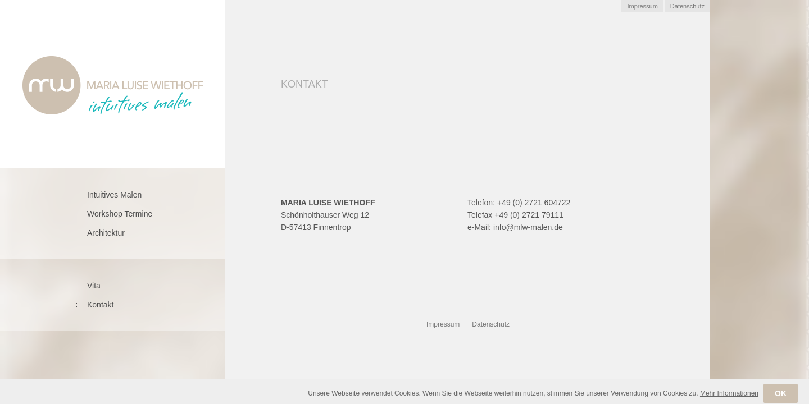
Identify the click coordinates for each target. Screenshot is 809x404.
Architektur (106, 232)
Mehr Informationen (729, 399)
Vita (94, 285)
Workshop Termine (119, 213)
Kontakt (100, 304)
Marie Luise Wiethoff (112, 85)
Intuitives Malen (114, 194)
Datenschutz (687, 6)
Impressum (642, 6)
